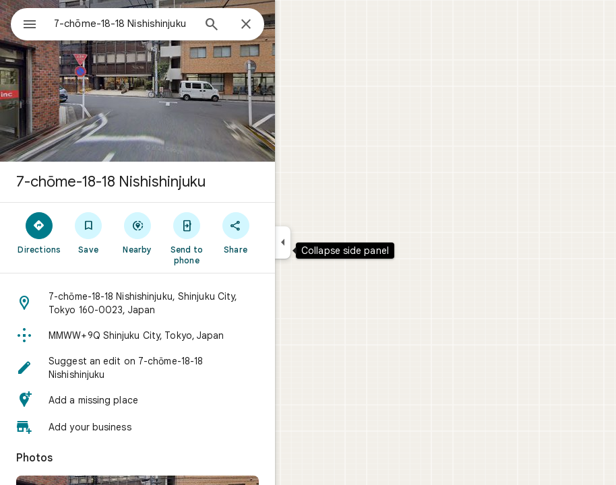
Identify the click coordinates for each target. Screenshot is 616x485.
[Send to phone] (186, 237)
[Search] (211, 25)
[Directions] (39, 232)
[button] (137, 303)
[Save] (88, 232)
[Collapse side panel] (282, 242)
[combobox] (123, 23)
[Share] (235, 232)
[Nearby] (137, 232)
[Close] (246, 25)
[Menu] (30, 25)
